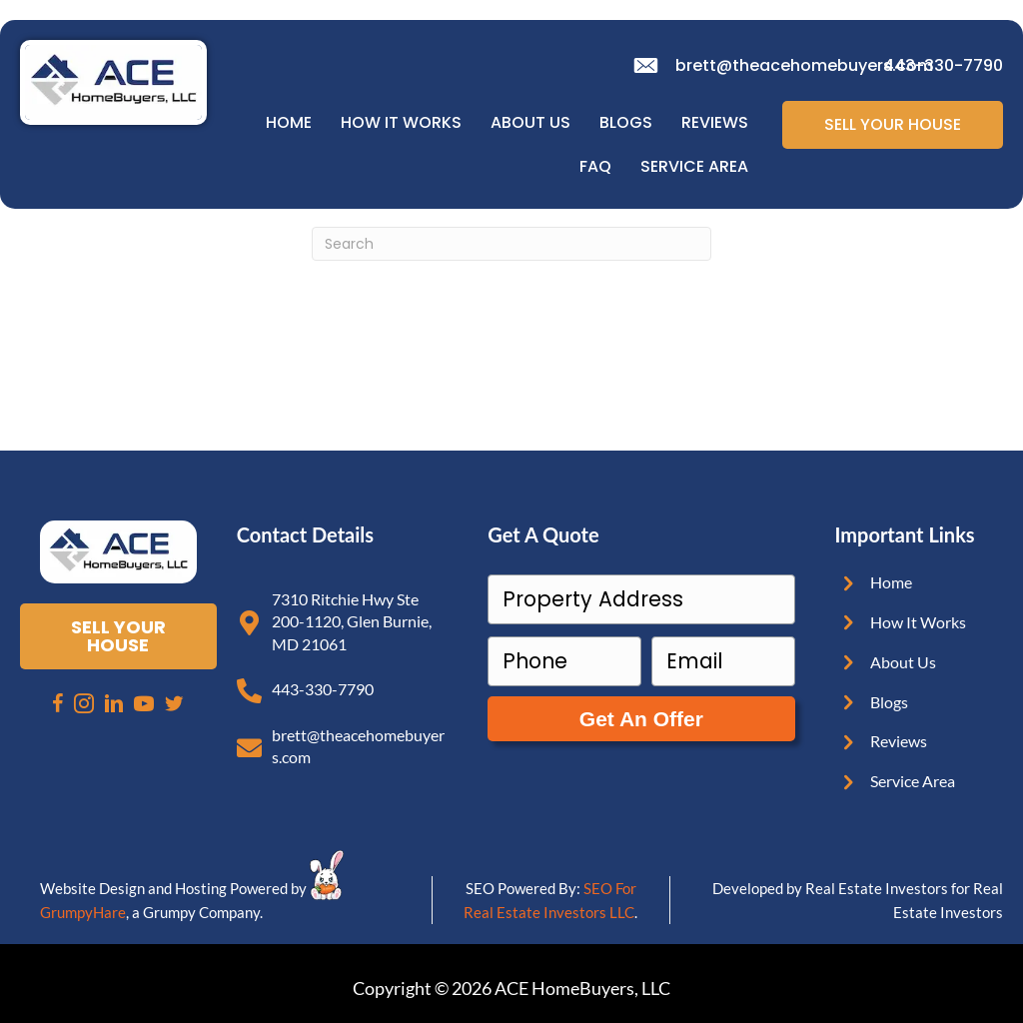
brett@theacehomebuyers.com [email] (804, 65)
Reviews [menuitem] (714, 122)
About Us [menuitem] (530, 122)
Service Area (912, 780)
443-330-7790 (323, 688)
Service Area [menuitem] (694, 166)
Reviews (898, 740)
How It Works (918, 621)
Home (891, 581)
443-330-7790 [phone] (943, 65)
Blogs (889, 701)
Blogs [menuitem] (625, 122)
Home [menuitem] (289, 122)
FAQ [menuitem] (595, 166)
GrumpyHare (83, 912)
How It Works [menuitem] (401, 122)
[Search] (511, 244)
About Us (903, 661)
